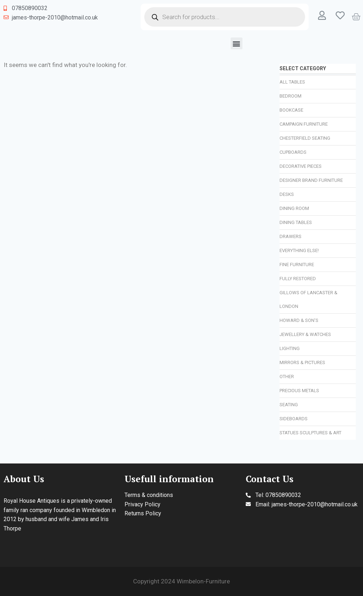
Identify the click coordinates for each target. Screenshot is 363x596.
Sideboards (294, 418)
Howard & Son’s (299, 320)
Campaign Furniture (304, 124)
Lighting (290, 348)
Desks (287, 194)
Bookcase (291, 110)
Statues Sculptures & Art (310, 432)
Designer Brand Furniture (311, 180)
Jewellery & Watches (305, 334)
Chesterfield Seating (305, 138)
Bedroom (290, 96)
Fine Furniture (297, 264)
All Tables (292, 82)
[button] (236, 43)
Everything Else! (299, 250)
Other (287, 376)
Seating (289, 404)
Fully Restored (298, 278)
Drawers (290, 236)
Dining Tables (296, 222)
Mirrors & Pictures (302, 362)
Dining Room (294, 208)
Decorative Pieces (301, 166)
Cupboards (293, 152)
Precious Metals (299, 390)
